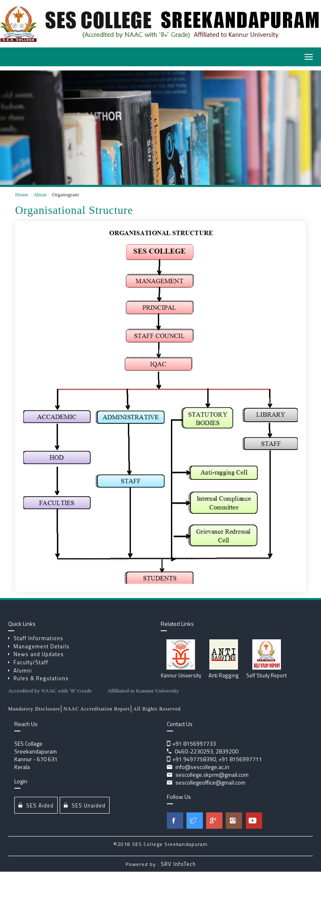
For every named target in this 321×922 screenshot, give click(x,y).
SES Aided (36, 805)
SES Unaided (85, 805)
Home (21, 194)
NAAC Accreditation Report (96, 709)
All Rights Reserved (157, 709)
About (39, 194)
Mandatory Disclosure (34, 709)
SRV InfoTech (178, 864)
